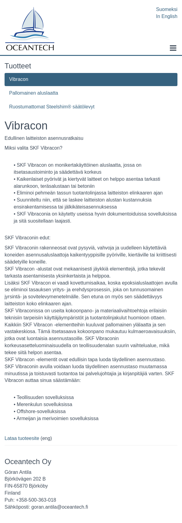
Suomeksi (166, 9)
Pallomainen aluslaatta (33, 93)
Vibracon (18, 79)
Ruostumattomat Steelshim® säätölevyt (51, 106)
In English (166, 16)
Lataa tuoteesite (22, 438)
